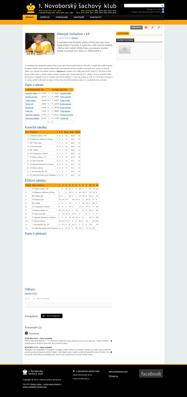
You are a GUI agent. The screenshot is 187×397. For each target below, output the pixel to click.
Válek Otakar (30, 100)
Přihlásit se (113, 376)
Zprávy (30, 17)
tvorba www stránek (51, 384)
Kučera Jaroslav (31, 97)
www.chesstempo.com (118, 371)
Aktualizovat (34, 333)
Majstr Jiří (29, 104)
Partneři (79, 17)
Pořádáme (62, 17)
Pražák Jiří (64, 118)
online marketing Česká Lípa (35, 387)
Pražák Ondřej (65, 93)
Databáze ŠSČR (31, 293)
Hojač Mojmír (65, 107)
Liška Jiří (29, 111)
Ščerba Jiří (29, 107)
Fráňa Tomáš (65, 100)
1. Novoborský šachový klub (87, 371)
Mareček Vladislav (32, 115)
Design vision (36, 384)
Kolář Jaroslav (65, 104)
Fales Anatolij (65, 97)
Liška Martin (65, 111)
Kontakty (96, 17)
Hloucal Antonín (66, 115)
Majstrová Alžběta (32, 118)
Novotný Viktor (31, 93)
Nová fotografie (53, 316)
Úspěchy (45, 17)
